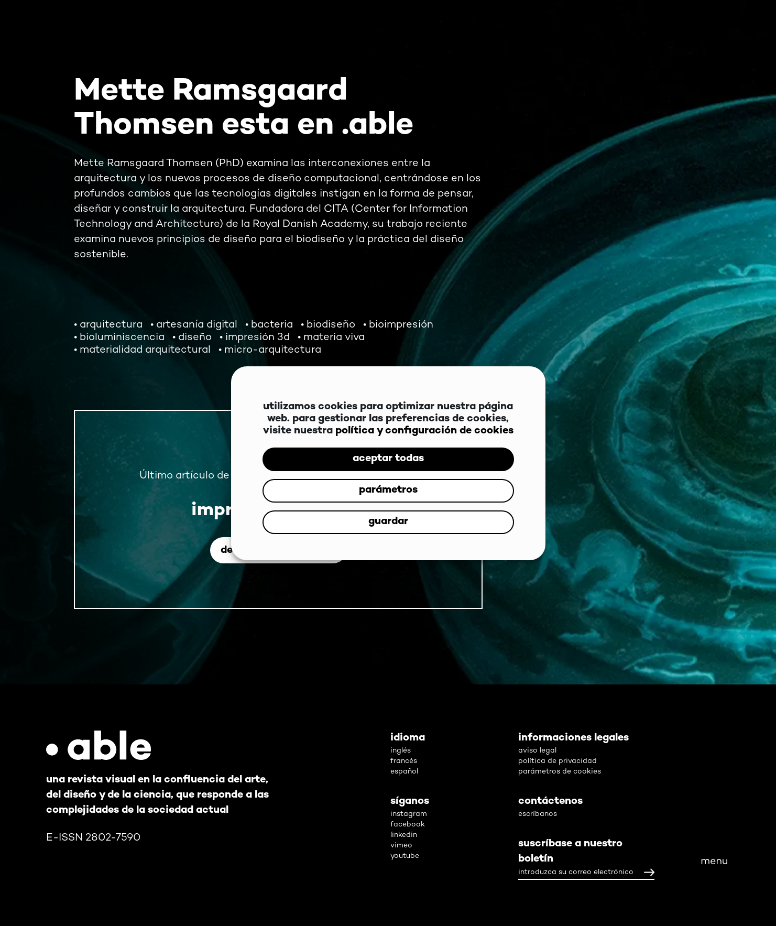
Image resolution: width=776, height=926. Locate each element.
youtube (404, 856)
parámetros (388, 490)
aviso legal (537, 751)
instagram (408, 814)
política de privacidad (557, 761)
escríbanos (537, 814)
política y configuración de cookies (424, 431)
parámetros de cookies (559, 772)
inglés (400, 751)
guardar (388, 521)
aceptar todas (388, 458)
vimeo (401, 845)
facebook (407, 825)
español (404, 772)
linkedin (403, 835)
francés (403, 761)
